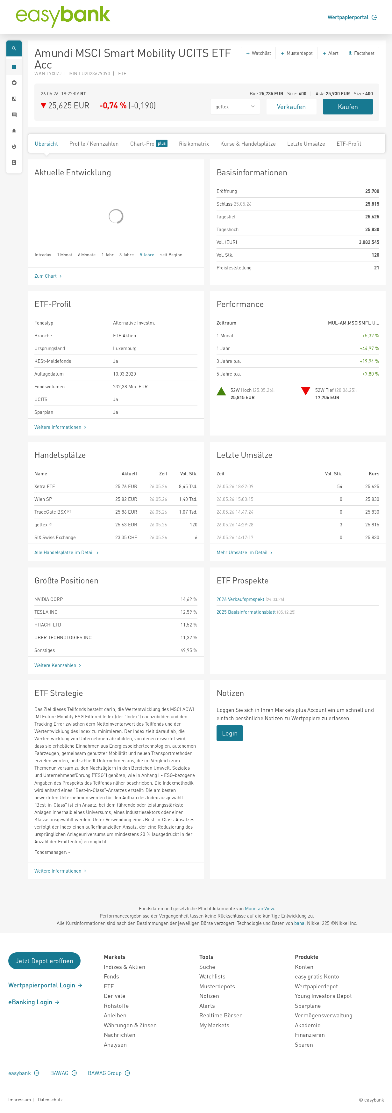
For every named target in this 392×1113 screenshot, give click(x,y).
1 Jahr (108, 254)
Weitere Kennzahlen (58, 665)
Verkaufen (291, 106)
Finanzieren (310, 1034)
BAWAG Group (109, 1072)
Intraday (43, 254)
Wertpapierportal (352, 16)
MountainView (259, 908)
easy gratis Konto (317, 976)
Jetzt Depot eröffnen (44, 960)
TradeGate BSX (52, 512)
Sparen (304, 1044)
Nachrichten (119, 1034)
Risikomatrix (194, 143)
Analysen (115, 1044)
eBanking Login (34, 1002)
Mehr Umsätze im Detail (245, 552)
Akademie (308, 1025)
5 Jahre (147, 254)
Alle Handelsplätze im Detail (67, 552)
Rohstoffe (116, 1005)
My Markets (214, 1025)
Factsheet (361, 53)
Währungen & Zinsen (130, 1025)
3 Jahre (126, 254)
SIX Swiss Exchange (55, 537)
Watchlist (258, 53)
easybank (23, 1072)
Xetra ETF (44, 486)
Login (230, 733)
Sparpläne (308, 1005)
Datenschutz (50, 1099)
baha (299, 923)
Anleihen (115, 1015)
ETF (109, 986)
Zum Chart (48, 276)
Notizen (209, 995)
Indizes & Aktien (124, 966)
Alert (330, 53)
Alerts (207, 1005)
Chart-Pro (148, 143)
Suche (207, 966)
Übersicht (46, 143)
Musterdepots (217, 986)
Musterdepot (296, 53)
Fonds (111, 976)
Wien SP (43, 499)
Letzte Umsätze (306, 143)
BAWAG (63, 1072)
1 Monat (64, 254)
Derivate (114, 995)
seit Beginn (171, 254)
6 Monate (87, 254)
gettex (43, 524)
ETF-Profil (349, 143)
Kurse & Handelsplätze (248, 143)
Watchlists (212, 976)
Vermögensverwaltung (324, 1015)
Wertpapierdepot (316, 986)
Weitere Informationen (61, 427)
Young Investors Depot (323, 995)
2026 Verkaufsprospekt (240, 599)
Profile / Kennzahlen (94, 143)
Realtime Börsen (221, 1015)
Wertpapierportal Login (45, 985)
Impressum (19, 1099)
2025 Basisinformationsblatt (246, 612)
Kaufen (348, 106)
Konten (304, 966)
